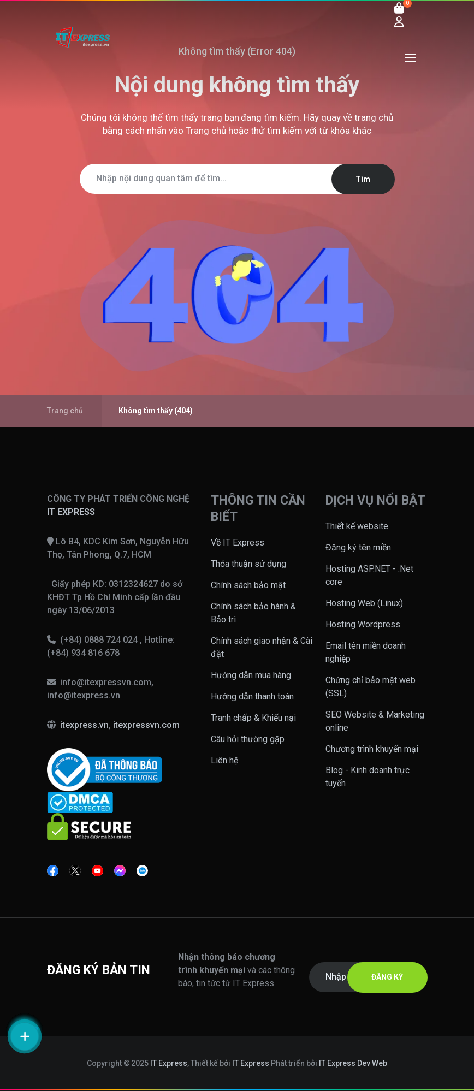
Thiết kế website (356, 526)
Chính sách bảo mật (248, 585)
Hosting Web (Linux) (364, 603)
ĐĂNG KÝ (387, 977)
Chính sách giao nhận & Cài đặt (261, 647)
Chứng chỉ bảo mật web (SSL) (370, 686)
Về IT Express (237, 542)
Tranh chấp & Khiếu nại (253, 718)
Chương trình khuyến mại (371, 749)
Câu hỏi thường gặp (248, 739)
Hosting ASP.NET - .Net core (369, 575)
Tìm (363, 179)
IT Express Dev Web (353, 1063)
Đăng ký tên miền (358, 547)
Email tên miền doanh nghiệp (365, 652)
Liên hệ (224, 760)
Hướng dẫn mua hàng (251, 675)
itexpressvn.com (146, 725)
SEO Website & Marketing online (374, 721)
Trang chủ (206, 130)
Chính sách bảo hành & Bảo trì (253, 613)
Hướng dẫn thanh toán (252, 696)
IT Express (168, 1063)
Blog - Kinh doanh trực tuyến (367, 776)
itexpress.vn (84, 725)
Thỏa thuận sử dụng (248, 564)
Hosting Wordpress (362, 624)
